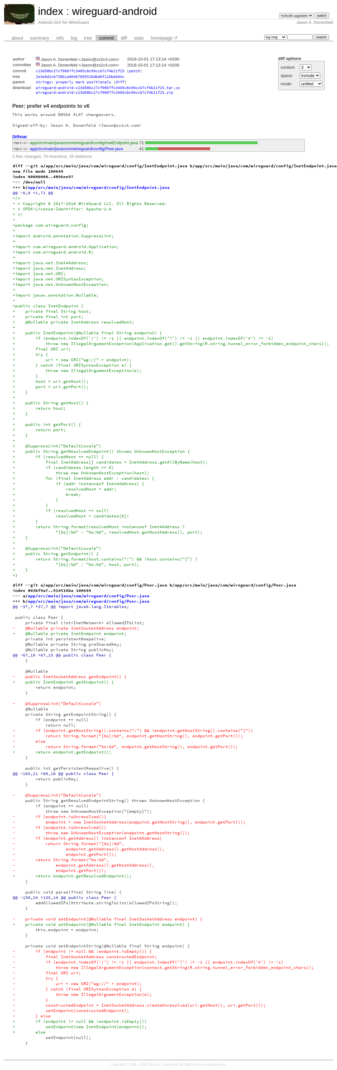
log (74, 38)
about (17, 38)
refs (60, 38)
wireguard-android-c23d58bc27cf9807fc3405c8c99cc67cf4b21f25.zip (104, 92)
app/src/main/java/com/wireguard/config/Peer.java (76, 148)
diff (124, 38)
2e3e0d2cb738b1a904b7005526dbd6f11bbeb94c (80, 76)
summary (39, 38)
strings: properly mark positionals (73, 82)
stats (139, 38)
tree (88, 38)
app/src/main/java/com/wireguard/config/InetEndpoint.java (84, 142)
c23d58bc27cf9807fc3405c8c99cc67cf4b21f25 (80, 70)
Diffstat (19, 136)
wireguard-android (114, 11)
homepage (161, 38)
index (50, 11)
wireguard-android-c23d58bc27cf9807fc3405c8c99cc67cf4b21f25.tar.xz (108, 87)
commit (106, 38)
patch (134, 70)
